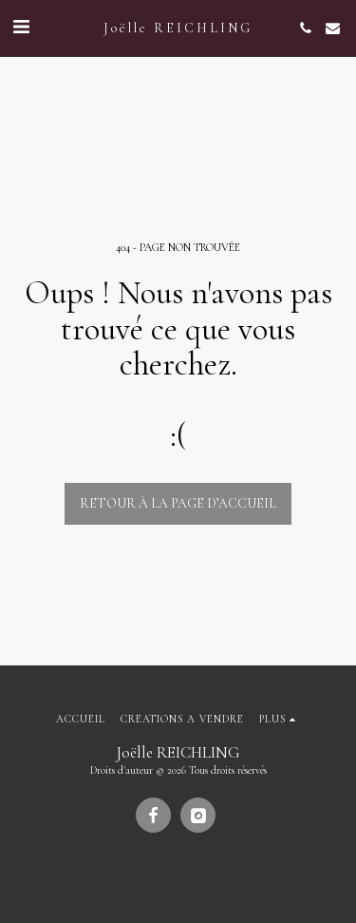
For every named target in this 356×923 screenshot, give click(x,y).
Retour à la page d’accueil (178, 503)
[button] (21, 28)
